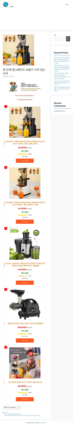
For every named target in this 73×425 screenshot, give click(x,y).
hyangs (11, 6)
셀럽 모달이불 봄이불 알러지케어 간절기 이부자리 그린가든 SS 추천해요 (62, 89)
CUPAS (6, 412)
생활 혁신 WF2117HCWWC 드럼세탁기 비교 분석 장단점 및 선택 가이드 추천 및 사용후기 (22, 415)
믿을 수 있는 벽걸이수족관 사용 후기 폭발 (12, 414)
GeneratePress (43, 422)
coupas (67, 4)
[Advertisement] (36, 19)
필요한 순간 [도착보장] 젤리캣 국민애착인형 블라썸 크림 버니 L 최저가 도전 (62, 83)
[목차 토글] (17, 407)
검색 (55, 35)
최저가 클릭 (25, 160)
